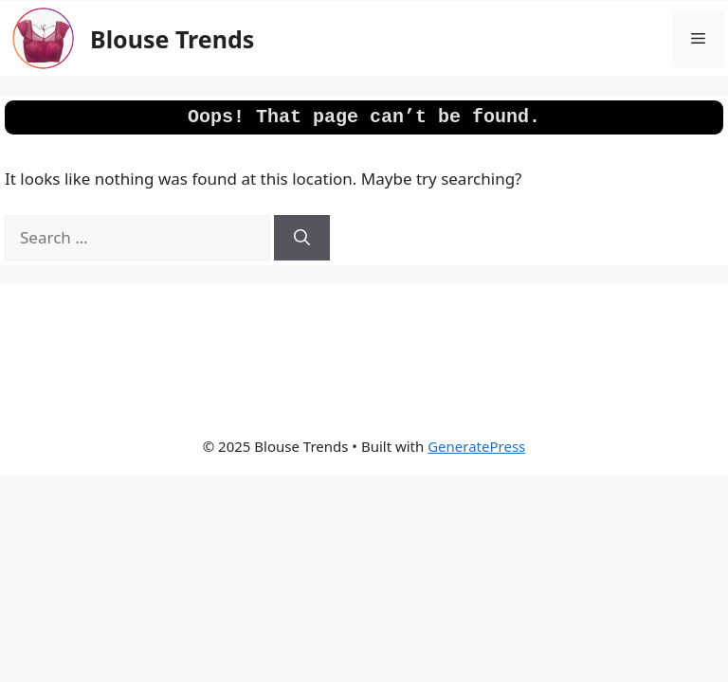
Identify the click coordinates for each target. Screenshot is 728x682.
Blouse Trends (172, 39)
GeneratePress (476, 446)
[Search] (302, 237)
